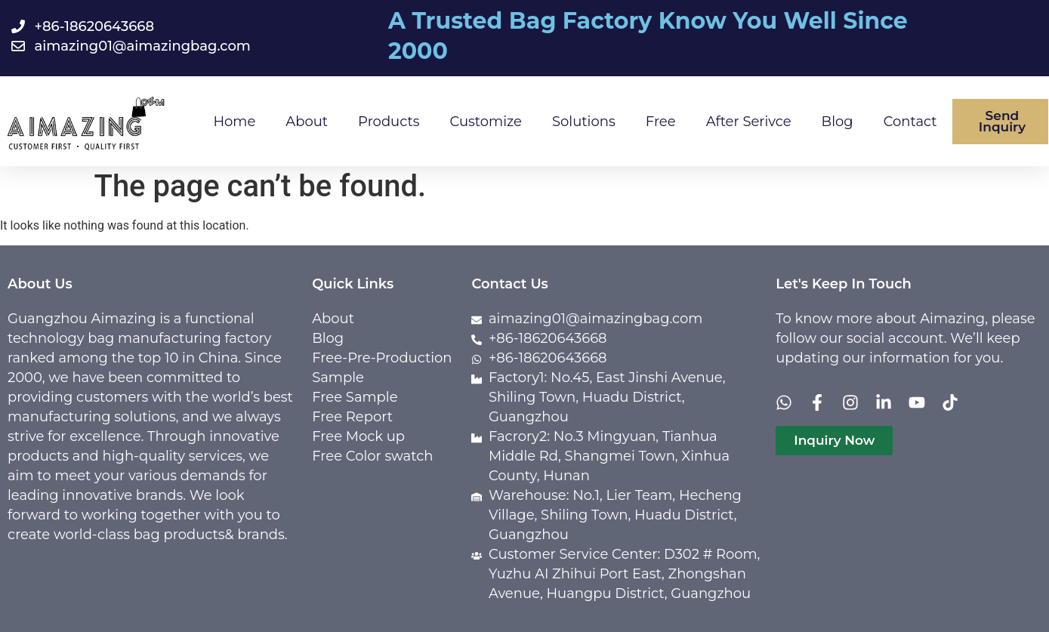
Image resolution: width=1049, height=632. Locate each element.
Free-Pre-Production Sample (382, 368)
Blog (837, 121)
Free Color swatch (372, 456)
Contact (910, 121)
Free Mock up (358, 436)
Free (661, 121)
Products (388, 121)
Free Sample (354, 397)
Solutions (584, 121)
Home (234, 121)
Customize (486, 121)
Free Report (352, 416)
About (306, 121)
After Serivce (748, 121)
